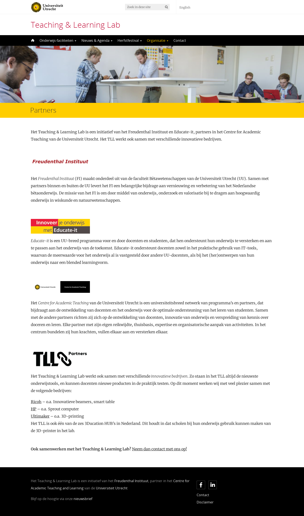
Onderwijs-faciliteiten (58, 40)
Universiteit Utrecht (112, 488)
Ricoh (36, 401)
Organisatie (157, 40)
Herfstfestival (130, 40)
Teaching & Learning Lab (75, 24)
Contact (179, 40)
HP (33, 409)
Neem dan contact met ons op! (159, 449)
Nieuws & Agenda (96, 40)
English (184, 7)
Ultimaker (40, 416)
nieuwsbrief (83, 498)
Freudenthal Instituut (131, 481)
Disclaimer (205, 502)
